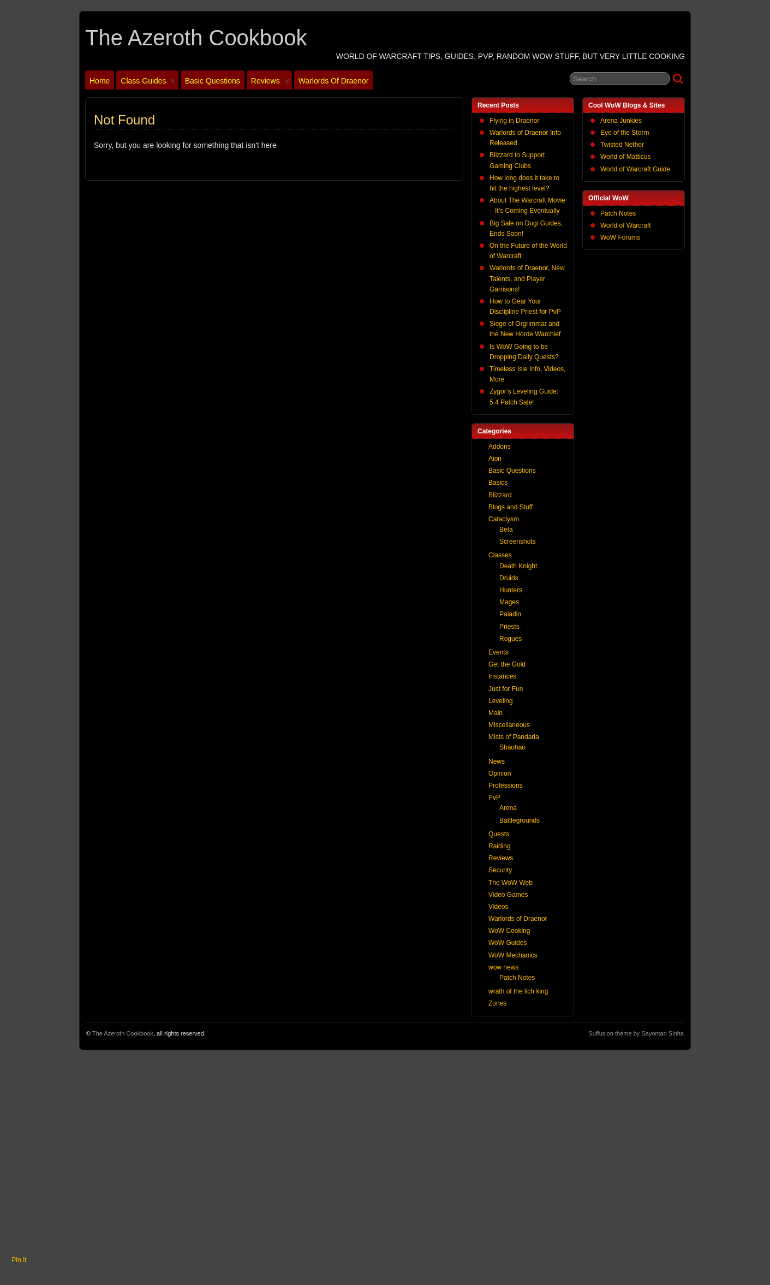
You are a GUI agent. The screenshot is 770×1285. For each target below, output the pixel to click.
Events (498, 652)
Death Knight (518, 566)
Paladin (510, 614)
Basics (498, 482)
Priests (509, 626)
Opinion (499, 773)
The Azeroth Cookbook (196, 38)
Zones (497, 1003)
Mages (509, 602)
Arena (508, 808)
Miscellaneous (509, 725)
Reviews (270, 83)
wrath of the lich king (518, 991)
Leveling (500, 701)
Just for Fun (505, 689)
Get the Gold (507, 664)
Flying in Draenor (514, 120)
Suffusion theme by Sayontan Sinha (636, 1033)
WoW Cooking (509, 931)
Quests (498, 834)
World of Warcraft (625, 225)
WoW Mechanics (513, 955)
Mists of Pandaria (513, 737)
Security (500, 870)
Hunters (510, 590)
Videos (498, 907)
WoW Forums (620, 237)
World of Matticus (625, 156)
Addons (499, 446)
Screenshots (517, 541)
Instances (502, 676)
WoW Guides (507, 943)
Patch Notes (618, 213)
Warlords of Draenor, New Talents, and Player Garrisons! (527, 278)
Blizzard (500, 495)
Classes (500, 555)
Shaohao (512, 747)
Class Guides (148, 83)
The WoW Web (510, 883)
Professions (505, 785)
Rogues (510, 638)
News (496, 761)
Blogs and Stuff (510, 507)
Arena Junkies (621, 120)
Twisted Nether (622, 144)
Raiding (499, 846)
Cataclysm (503, 519)
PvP (494, 797)
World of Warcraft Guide (635, 169)
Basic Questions (212, 80)
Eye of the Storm (624, 132)
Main (495, 713)
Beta (506, 529)
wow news (503, 967)
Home (99, 80)
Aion (495, 458)
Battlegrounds (519, 820)
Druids (508, 578)
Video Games (508, 895)
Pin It (18, 1260)
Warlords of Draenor (334, 80)
